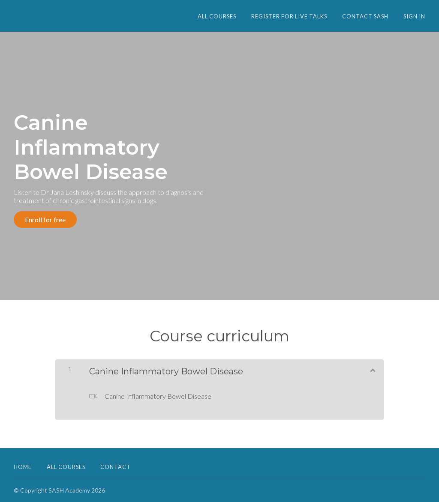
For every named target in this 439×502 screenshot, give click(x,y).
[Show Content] (372, 369)
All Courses (217, 16)
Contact (115, 466)
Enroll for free (45, 219)
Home (23, 466)
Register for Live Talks (289, 16)
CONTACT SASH (365, 16)
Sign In (414, 16)
